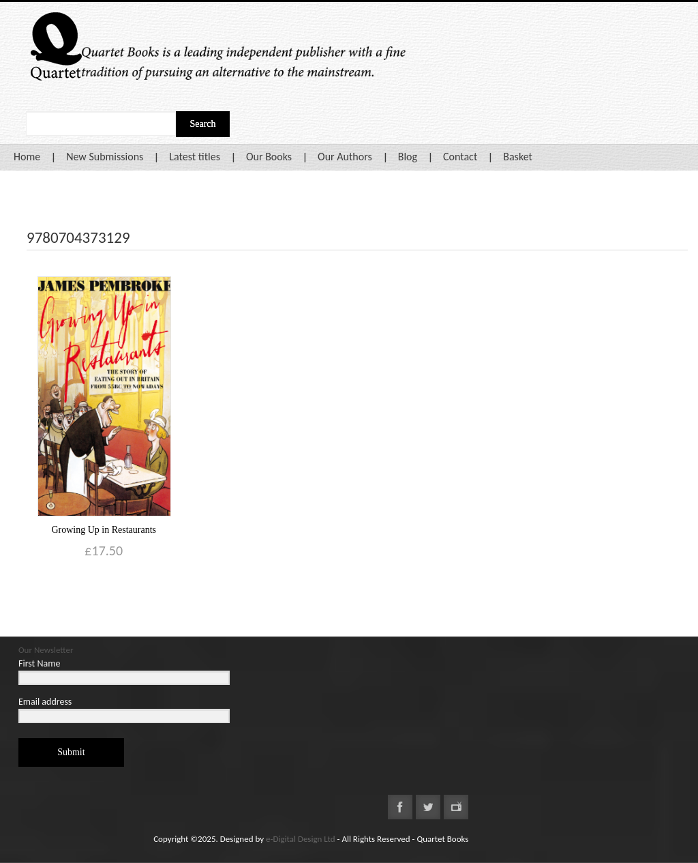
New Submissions (104, 156)
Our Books (269, 156)
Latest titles (194, 156)
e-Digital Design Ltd (300, 839)
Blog (407, 156)
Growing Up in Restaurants (103, 530)
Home (27, 156)
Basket (517, 156)
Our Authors (345, 156)
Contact (460, 156)
